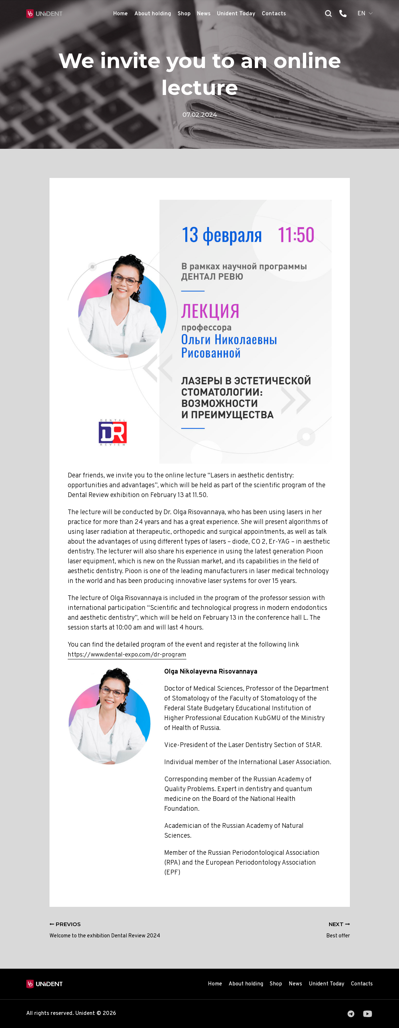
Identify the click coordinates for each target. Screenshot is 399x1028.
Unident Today (236, 14)
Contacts (274, 14)
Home (120, 14)
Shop (184, 14)
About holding (152, 14)
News (203, 14)
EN (361, 13)
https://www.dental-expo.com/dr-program (129, 655)
